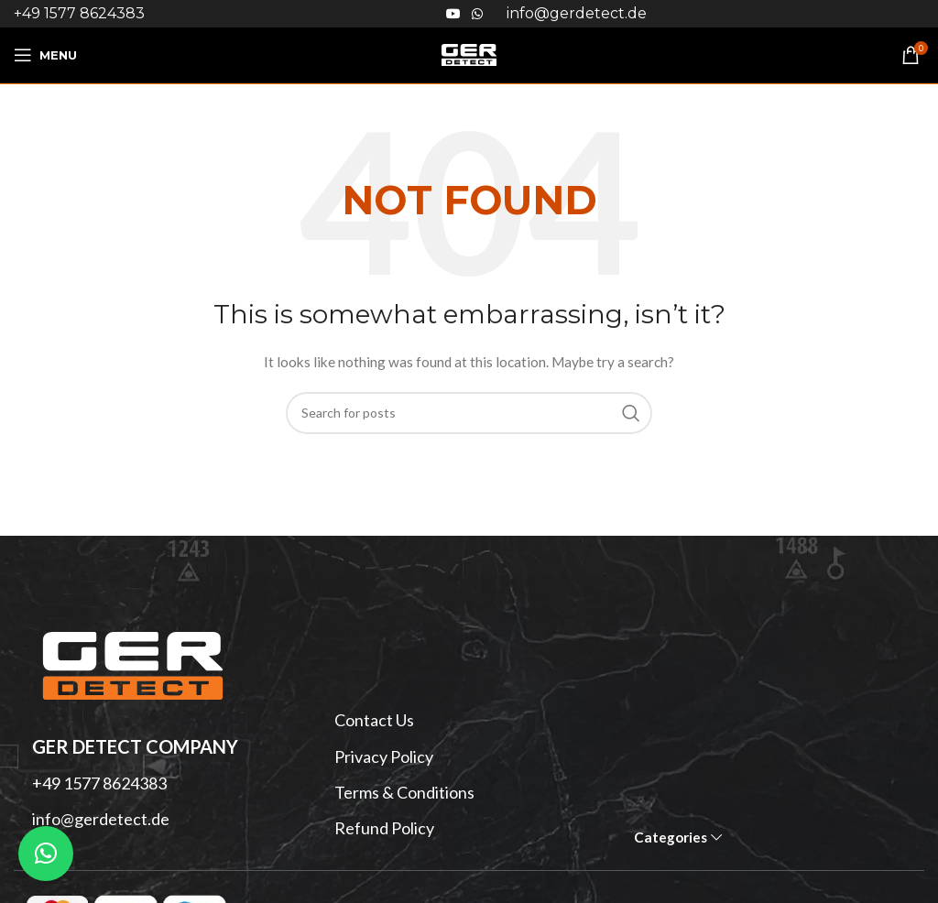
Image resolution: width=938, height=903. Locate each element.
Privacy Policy (383, 756)
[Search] (469, 413)
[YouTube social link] (453, 14)
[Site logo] (469, 53)
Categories (670, 837)
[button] (45, 853)
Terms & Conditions (404, 792)
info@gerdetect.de (100, 819)
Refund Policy (384, 828)
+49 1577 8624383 (79, 13)
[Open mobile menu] (45, 55)
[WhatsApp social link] (477, 14)
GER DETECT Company (135, 746)
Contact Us (374, 720)
